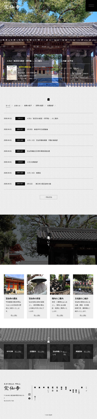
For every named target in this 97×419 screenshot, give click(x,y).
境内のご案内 (57, 387)
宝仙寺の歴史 (66, 386)
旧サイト (35, 397)
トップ (86, 388)
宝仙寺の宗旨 (61, 386)
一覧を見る (48, 197)
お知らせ (79, 390)
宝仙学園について (48, 389)
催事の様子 (76, 389)
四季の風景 (73, 389)
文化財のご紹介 (52, 387)
